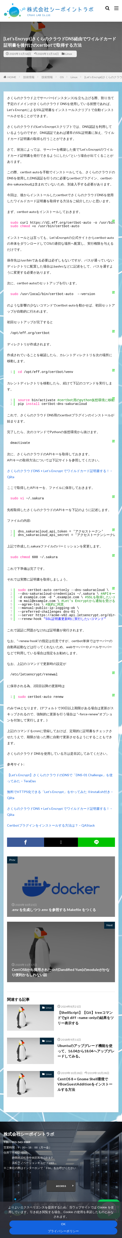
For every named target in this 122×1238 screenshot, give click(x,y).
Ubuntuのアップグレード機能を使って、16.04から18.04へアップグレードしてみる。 (85, 1050)
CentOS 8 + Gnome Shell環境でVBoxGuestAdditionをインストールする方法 (84, 1084)
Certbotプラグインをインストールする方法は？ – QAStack (51, 825)
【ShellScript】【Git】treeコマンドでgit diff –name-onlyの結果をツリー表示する (85, 1017)
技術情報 (28, 77)
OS (62, 77)
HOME (12, 77)
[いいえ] (116, 1219)
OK (63, 1224)
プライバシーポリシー (63, 1231)
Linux (68, 54)
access (61, 1186)
